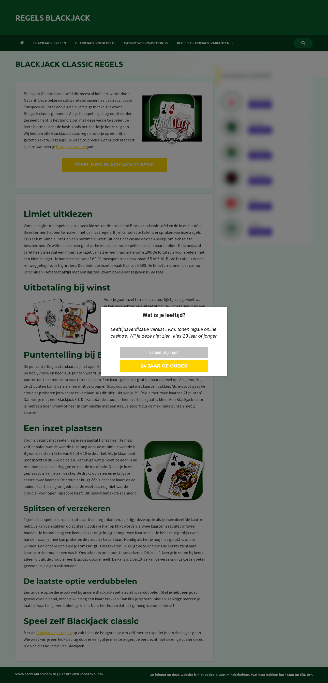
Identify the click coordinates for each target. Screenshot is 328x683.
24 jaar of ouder (163, 366)
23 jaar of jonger (164, 352)
